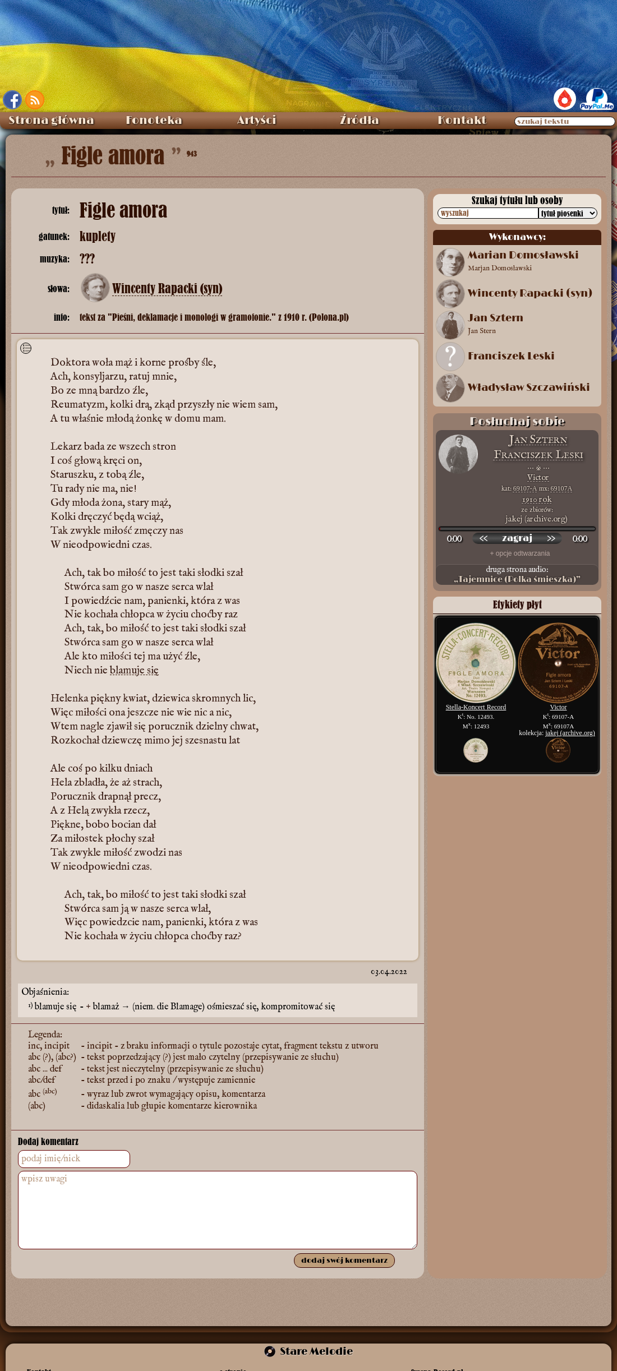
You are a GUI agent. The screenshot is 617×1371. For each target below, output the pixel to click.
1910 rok (537, 499)
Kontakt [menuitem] (462, 120)
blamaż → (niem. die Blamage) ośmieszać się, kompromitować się (214, 1007)
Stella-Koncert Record (476, 707)
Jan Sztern (538, 439)
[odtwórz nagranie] (517, 538)
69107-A (525, 488)
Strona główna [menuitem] (51, 120)
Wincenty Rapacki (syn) (167, 288)
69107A (562, 488)
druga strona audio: (517, 575)
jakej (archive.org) (570, 733)
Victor (538, 477)
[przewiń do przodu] (551, 538)
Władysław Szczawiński (529, 388)
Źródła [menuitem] (359, 120)
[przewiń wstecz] (483, 538)
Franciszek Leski (511, 356)
